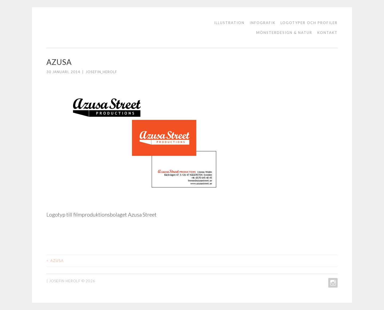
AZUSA (55, 260)
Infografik (262, 23)
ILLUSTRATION (229, 23)
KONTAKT (327, 32)
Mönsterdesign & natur (284, 32)
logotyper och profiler (309, 23)
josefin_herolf (101, 72)
